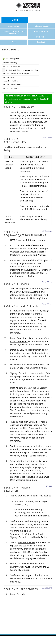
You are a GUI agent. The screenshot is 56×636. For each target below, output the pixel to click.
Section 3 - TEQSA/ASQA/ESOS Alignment (17, 73)
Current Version (14, 26)
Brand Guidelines (18, 341)
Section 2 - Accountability (12, 66)
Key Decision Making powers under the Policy (22, 70)
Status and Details (41, 26)
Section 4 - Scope (9, 77)
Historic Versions (41, 31)
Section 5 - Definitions (10, 81)
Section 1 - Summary (10, 63)
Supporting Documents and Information (14, 32)
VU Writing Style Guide (33, 534)
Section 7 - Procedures (10, 88)
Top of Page (47, 137)
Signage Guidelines (23, 376)
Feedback (41, 42)
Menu (14, 19)
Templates (15, 534)
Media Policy (40, 537)
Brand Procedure (18, 594)
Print (14, 42)
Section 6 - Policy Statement (12, 85)
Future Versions (41, 37)
